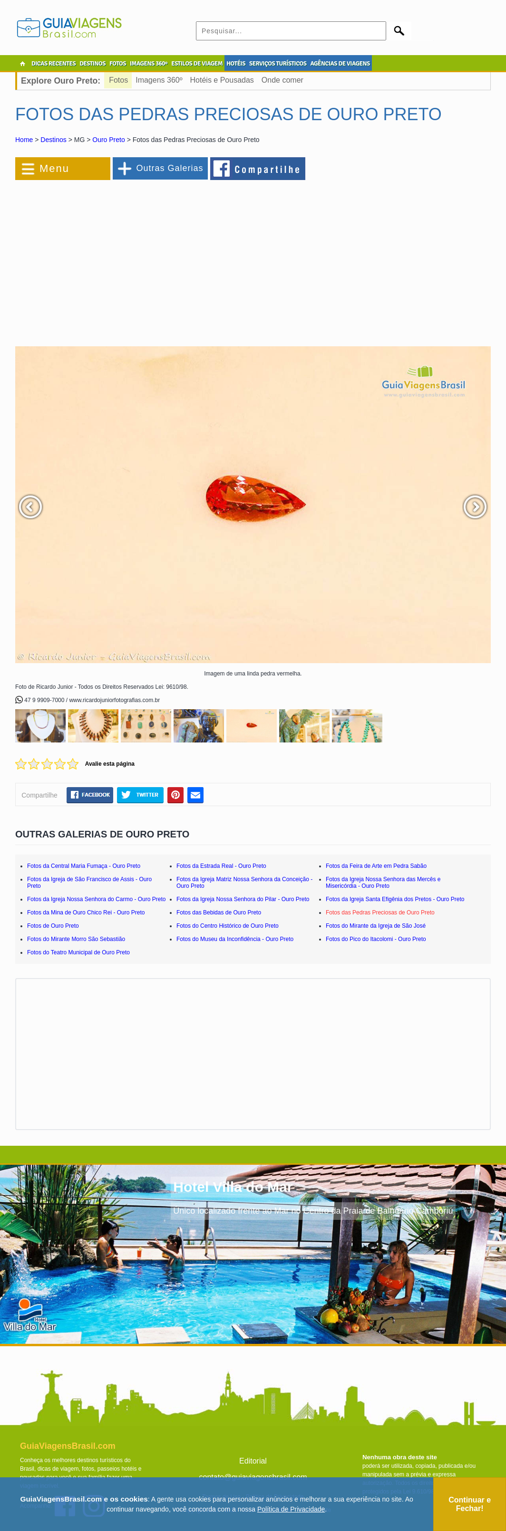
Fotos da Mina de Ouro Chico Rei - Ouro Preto (86, 912)
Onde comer (282, 80)
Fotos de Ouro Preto (53, 925)
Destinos (53, 139)
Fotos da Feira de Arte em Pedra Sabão (376, 866)
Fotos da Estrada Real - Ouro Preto (221, 866)
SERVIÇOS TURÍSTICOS (277, 63)
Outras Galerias (169, 168)
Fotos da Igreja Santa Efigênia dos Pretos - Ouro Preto (395, 899)
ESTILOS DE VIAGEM (197, 63)
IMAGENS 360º (148, 63)
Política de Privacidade (291, 1509)
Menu (54, 168)
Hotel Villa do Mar (232, 1187)
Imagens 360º (159, 80)
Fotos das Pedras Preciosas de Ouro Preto (380, 912)
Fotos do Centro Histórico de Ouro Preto (227, 925)
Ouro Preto (108, 139)
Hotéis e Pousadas (222, 80)
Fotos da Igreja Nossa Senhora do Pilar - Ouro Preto (242, 899)
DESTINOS (92, 63)
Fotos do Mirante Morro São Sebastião (76, 939)
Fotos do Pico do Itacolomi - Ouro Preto (376, 939)
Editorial (253, 1461)
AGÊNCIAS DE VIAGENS (340, 63)
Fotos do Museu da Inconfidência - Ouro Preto (234, 939)
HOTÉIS (235, 63)
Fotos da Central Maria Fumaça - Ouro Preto (83, 866)
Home (24, 139)
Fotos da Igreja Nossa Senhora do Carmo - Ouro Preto (96, 899)
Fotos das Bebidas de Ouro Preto (218, 912)
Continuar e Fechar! (469, 1504)
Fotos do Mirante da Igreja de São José (376, 925)
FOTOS (117, 63)
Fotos (118, 80)
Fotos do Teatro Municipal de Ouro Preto (78, 952)
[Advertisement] (119, 258)
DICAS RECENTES (53, 63)
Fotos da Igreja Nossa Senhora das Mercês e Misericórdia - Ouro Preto (383, 882)
